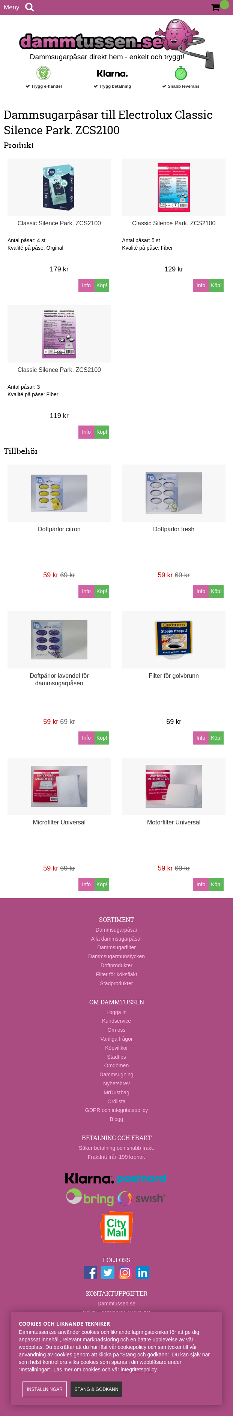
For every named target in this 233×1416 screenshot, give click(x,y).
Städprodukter (116, 983)
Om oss (116, 1030)
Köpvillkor (116, 1048)
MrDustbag (116, 1092)
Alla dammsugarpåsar (116, 939)
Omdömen (116, 1065)
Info (86, 285)
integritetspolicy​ (138, 1370)
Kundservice (116, 1021)
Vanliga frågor (116, 1039)
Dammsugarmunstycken (116, 956)
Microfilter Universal (59, 822)
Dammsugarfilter (116, 947)
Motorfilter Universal (173, 822)
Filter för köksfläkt (116, 974)
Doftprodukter (116, 965)
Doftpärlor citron (59, 529)
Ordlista (116, 1101)
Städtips (116, 1057)
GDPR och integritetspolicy (116, 1110)
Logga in (117, 1012)
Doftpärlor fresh (173, 529)
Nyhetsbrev (116, 1083)
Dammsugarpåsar (116, 930)
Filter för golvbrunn (173, 676)
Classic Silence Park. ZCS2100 (59, 223)
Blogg (116, 1119)
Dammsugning (116, 1074)
